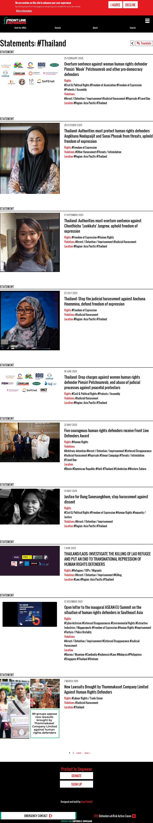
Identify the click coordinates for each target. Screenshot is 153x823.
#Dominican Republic (83, 469)
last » (87, 753)
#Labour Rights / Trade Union (87, 698)
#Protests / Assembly (75, 89)
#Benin (68, 469)
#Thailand (102, 103)
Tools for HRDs (20, 27)
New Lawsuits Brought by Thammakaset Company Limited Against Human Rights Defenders (106, 689)
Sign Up (76, 784)
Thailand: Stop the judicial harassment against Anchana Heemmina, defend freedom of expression (104, 301)
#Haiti (99, 469)
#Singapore (70, 659)
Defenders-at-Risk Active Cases (112, 816)
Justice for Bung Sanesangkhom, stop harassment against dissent (106, 499)
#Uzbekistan (120, 469)
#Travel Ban (144, 98)
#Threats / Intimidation (109, 152)
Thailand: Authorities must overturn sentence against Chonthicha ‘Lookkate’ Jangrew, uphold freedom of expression (102, 226)
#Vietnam (93, 659)
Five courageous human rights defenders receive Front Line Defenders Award (106, 433)
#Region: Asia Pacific (85, 103)
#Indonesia (104, 654)
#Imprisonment (143, 628)
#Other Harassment (85, 152)
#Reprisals (131, 98)
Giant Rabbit (86, 801)
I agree (115, 4)
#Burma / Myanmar (74, 654)
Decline (130, 4)
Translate (146, 43)
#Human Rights (105, 237)
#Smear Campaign (109, 455)
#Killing (117, 575)
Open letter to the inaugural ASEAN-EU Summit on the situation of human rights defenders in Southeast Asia (103, 609)
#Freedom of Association (103, 85)
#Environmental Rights (123, 623)
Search (133, 27)
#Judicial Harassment (113, 98)
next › (79, 753)
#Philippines (135, 654)
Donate (58, 27)
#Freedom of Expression (129, 85)
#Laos (77, 579)
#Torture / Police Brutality (78, 632)
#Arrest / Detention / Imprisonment (83, 98)
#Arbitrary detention (75, 451)
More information (24, 11)
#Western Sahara (137, 469)
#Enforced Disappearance (138, 451)
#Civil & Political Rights (76, 85)
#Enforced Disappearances (96, 623)
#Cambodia (91, 654)
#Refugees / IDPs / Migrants (87, 570)
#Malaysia (122, 654)
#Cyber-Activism (73, 623)
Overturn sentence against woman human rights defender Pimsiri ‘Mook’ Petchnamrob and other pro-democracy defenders (105, 69)
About (95, 27)
